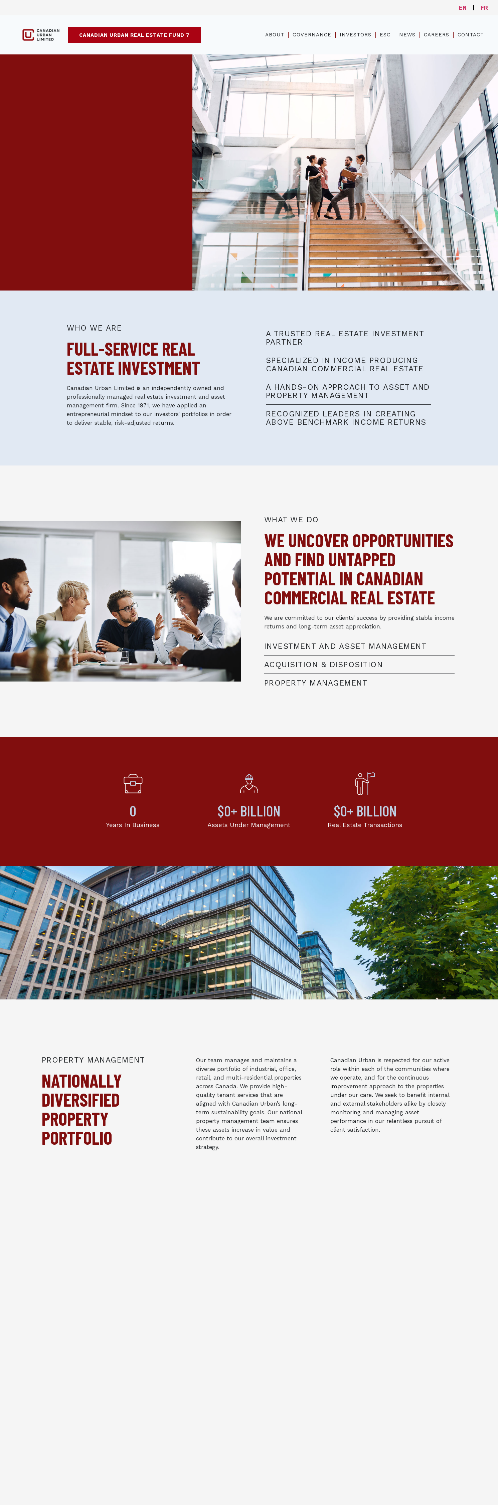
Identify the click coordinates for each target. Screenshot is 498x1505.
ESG (385, 35)
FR (484, 7)
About (274, 35)
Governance (312, 35)
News (407, 35)
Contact (471, 35)
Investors (355, 35)
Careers (436, 35)
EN (463, 7)
